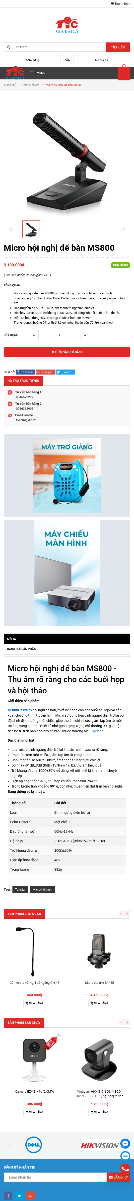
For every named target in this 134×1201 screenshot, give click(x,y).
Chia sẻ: (9, 372)
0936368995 (24, 408)
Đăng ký (102, 60)
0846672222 (24, 397)
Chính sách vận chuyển (23, 1198)
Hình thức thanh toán (21, 1191)
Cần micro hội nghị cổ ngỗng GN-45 (34, 929)
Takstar (97, 731)
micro (27, 710)
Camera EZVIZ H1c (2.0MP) (34, 984)
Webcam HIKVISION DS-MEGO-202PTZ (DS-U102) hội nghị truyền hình (99, 988)
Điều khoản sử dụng (20, 1185)
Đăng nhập (32, 60)
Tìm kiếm (118, 47)
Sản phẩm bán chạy (23, 969)
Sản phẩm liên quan (24, 914)
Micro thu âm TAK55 (99, 929)
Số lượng (11, 335)
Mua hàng (34, 949)
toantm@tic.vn (26, 420)
